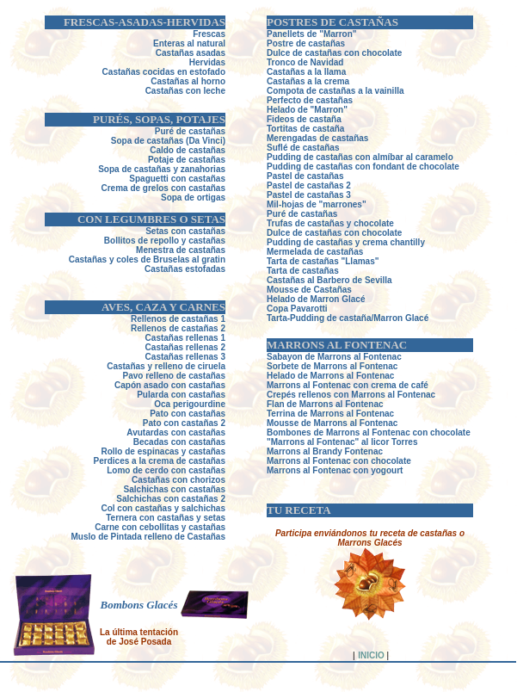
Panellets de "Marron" (312, 34)
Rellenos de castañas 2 (178, 328)
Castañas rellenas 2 (185, 347)
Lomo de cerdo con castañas (166, 470)
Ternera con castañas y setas (165, 517)
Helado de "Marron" (307, 109)
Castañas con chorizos (178, 480)
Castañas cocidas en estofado (163, 72)
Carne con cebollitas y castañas (160, 527)
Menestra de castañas (180, 250)
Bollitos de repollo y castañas (164, 240)
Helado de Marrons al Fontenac (330, 375)
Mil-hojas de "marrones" (316, 204)
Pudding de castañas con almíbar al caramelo (360, 157)
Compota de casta (304, 91)
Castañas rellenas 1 (185, 338)
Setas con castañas (185, 231)
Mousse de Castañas (309, 289)
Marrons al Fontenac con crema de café (347, 385)
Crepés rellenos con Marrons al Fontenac (351, 394)
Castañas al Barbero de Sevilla (329, 280)
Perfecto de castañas (310, 100)
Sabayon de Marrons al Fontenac (334, 356)
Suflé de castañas (303, 147)
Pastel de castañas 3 (309, 195)
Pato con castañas (187, 413)
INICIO (371, 655)
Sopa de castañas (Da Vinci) (168, 140)
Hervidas (207, 62)
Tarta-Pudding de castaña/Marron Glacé (347, 318)
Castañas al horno (188, 81)
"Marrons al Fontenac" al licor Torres (342, 442)
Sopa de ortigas (193, 197)
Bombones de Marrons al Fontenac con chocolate (369, 432)
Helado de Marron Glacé (316, 299)
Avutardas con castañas (175, 432)
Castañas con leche (185, 91)
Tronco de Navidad (305, 62)
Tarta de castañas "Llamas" (323, 261)
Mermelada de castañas (315, 251)
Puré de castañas (302, 214)
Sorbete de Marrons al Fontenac (332, 366)
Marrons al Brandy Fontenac (325, 451)
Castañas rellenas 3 (185, 356)
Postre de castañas (306, 43)
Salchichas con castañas (174, 489)
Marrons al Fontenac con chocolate (339, 461)
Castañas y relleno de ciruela (166, 366)
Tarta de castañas (303, 270)
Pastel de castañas (305, 176)
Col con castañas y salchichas (163, 508)
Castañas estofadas (185, 269)
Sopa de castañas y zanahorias (161, 169)
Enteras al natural (189, 43)
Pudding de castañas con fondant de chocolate (363, 166)
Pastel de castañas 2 (309, 185)
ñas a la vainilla (372, 91)
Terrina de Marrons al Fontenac (330, 413)
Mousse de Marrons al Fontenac (332, 423)
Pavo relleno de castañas (173, 375)
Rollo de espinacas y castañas (163, 451)
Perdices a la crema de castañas (159, 461)
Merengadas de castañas (317, 138)
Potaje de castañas (186, 159)
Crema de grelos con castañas (163, 188)
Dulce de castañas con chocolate (334, 53)
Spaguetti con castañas (177, 178)
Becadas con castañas (179, 442)
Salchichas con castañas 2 (170, 499)
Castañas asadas (190, 53)
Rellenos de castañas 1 (178, 319)
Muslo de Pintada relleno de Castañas (148, 536)
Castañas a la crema (308, 81)
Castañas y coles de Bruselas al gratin (147, 259)
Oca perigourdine (189, 404)
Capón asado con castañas (169, 385)
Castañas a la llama (306, 72)
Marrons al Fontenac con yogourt (335, 470)
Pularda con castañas (181, 394)
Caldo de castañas (187, 150)
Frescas (209, 34)
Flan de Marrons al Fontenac (325, 404)
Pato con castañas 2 (184, 423)
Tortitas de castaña (305, 128)
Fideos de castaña (304, 119)
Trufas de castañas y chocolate (330, 223)
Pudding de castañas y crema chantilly (346, 242)
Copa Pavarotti (297, 308)
